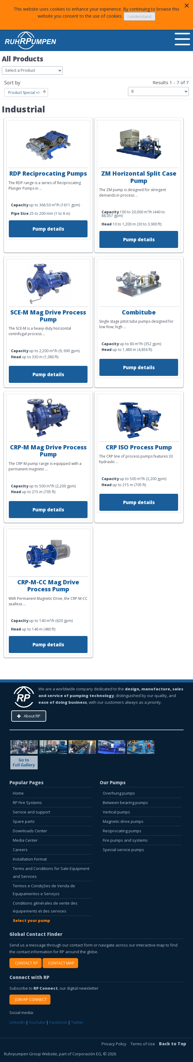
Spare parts (24, 821)
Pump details (48, 229)
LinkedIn (17, 1022)
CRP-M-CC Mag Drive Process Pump (48, 585)
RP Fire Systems (27, 802)
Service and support (31, 812)
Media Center (25, 840)
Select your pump (31, 920)
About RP (32, 716)
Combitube (139, 312)
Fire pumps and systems (125, 840)
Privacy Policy (114, 1044)
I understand (139, 16)
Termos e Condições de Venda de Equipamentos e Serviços (44, 889)
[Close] (186, 5)
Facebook (58, 1022)
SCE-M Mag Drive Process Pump (48, 315)
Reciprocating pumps (122, 830)
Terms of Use (143, 1044)
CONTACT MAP (60, 963)
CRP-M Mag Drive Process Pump (48, 450)
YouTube (37, 1022)
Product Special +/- (24, 92)
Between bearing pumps (125, 802)
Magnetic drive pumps (123, 821)
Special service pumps (123, 849)
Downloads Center (30, 830)
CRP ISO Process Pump (139, 447)
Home (18, 793)
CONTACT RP (25, 963)
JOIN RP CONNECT (30, 999)
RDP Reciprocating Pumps (48, 173)
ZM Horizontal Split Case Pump (138, 176)
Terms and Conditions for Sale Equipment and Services (51, 872)
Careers (20, 849)
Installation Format (30, 859)
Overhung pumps (119, 793)
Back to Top (172, 1044)
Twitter (77, 1022)
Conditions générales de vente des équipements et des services (45, 907)
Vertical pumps (116, 812)
